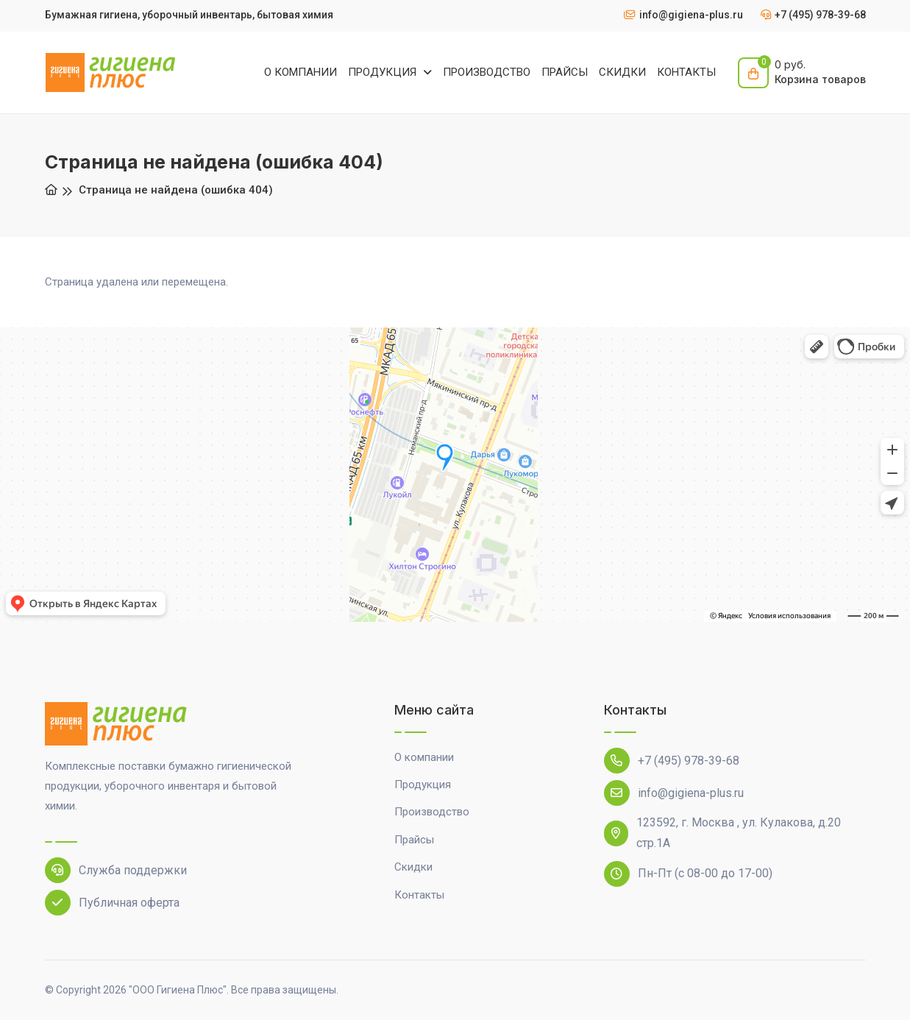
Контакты (419, 895)
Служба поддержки (116, 870)
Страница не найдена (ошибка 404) (176, 189)
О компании (424, 757)
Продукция (422, 784)
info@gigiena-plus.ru (674, 793)
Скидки (413, 867)
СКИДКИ (622, 72)
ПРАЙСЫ (564, 72)
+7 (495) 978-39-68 (671, 760)
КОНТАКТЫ (686, 72)
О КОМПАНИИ (300, 72)
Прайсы (414, 839)
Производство (431, 811)
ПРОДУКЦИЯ (383, 72)
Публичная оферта (112, 902)
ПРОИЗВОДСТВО (486, 72)
